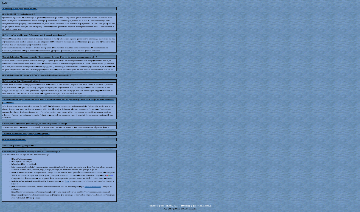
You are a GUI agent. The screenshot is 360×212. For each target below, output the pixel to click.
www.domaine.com (92, 186)
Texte (67, 181)
